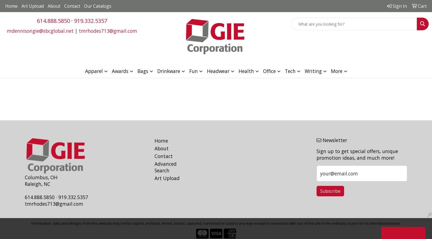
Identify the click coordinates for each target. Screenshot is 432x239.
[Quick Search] (354, 24)
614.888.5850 (53, 21)
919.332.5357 (90, 21)
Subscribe (330, 191)
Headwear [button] (218, 71)
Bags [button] (142, 71)
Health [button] (246, 71)
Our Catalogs (97, 6)
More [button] (336, 71)
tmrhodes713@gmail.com (108, 31)
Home (11, 6)
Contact (72, 6)
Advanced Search (166, 167)
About (54, 6)
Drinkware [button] (168, 71)
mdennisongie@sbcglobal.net (40, 31)
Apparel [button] (94, 71)
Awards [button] (120, 71)
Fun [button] (193, 71)
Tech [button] (290, 71)
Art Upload (32, 6)
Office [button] (269, 71)
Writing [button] (313, 71)
